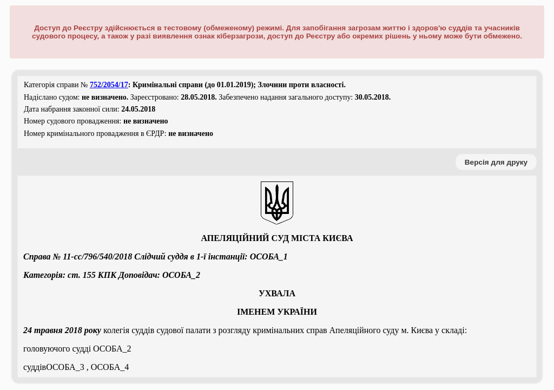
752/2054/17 (109, 85)
